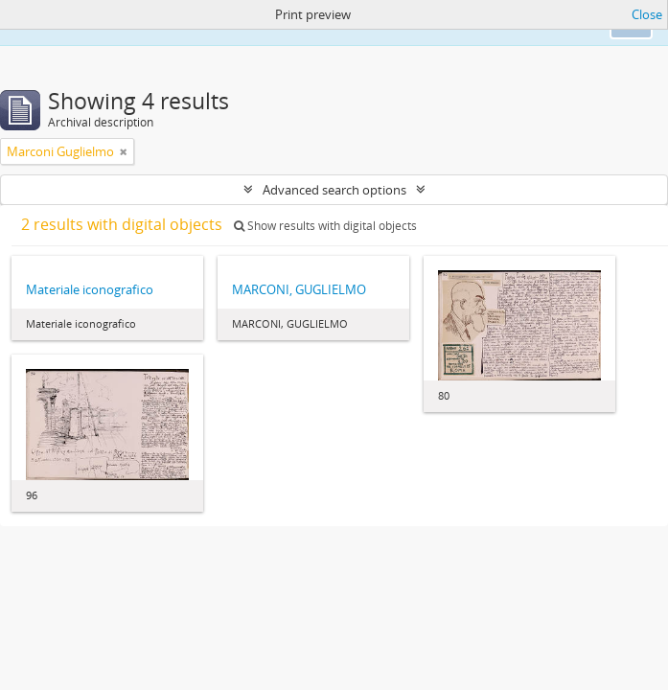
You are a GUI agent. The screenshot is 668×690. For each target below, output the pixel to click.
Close (647, 14)
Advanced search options (334, 189)
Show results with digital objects (325, 226)
